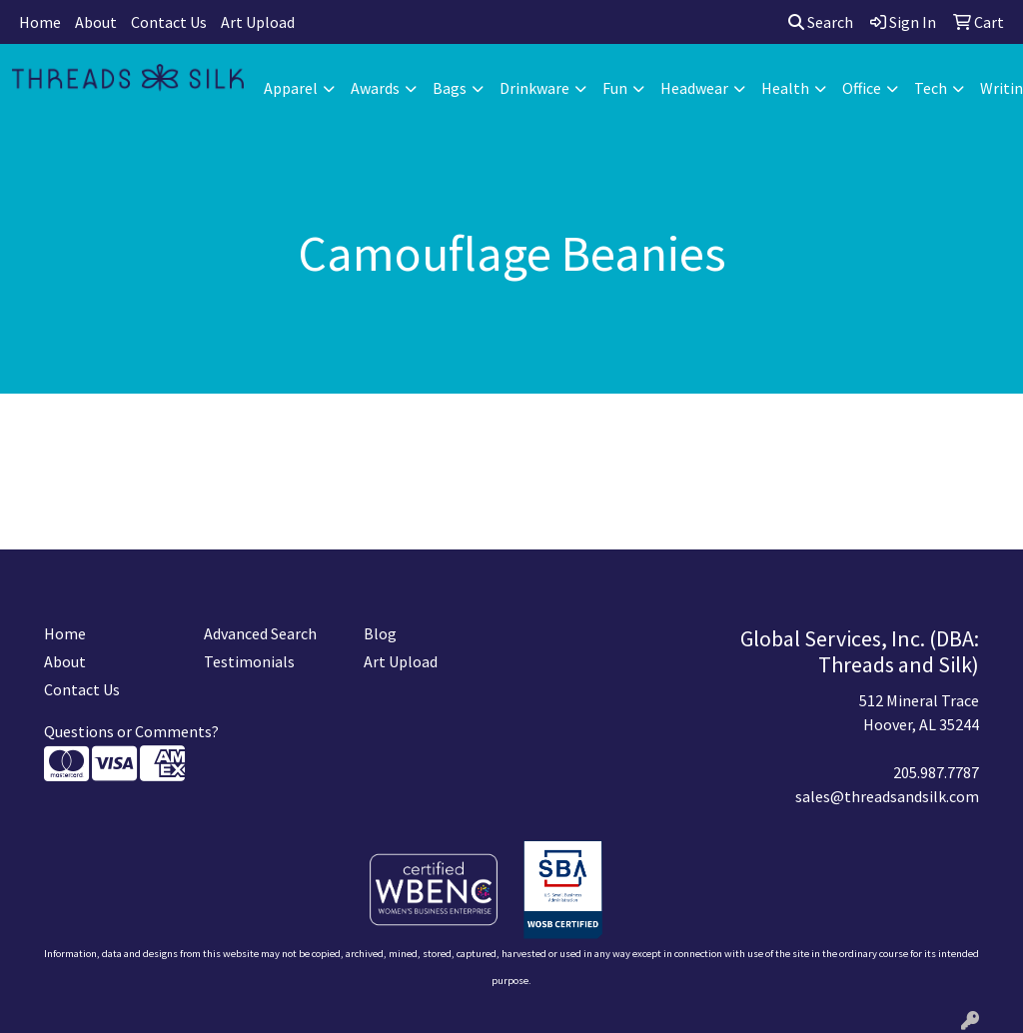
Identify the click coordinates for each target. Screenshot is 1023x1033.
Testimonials (249, 661)
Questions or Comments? (131, 731)
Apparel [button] (291, 88)
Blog (380, 633)
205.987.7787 (936, 772)
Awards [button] (375, 88)
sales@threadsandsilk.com (887, 796)
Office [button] (861, 88)
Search (820, 22)
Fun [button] (614, 88)
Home (40, 22)
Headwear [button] (694, 88)
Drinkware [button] (534, 88)
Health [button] (785, 88)
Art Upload (258, 22)
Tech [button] (930, 88)
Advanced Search (260, 633)
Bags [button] (450, 88)
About (96, 22)
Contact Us (169, 22)
